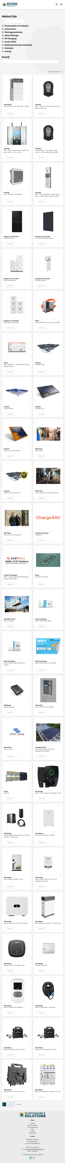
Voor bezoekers (32, 1125)
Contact (32, 1131)
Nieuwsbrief (32, 1133)
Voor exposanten (32, 1127)
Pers (32, 1129)
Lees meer (10, 113)
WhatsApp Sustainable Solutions (33, 1154)
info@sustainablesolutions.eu (34, 1149)
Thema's (32, 1123)
